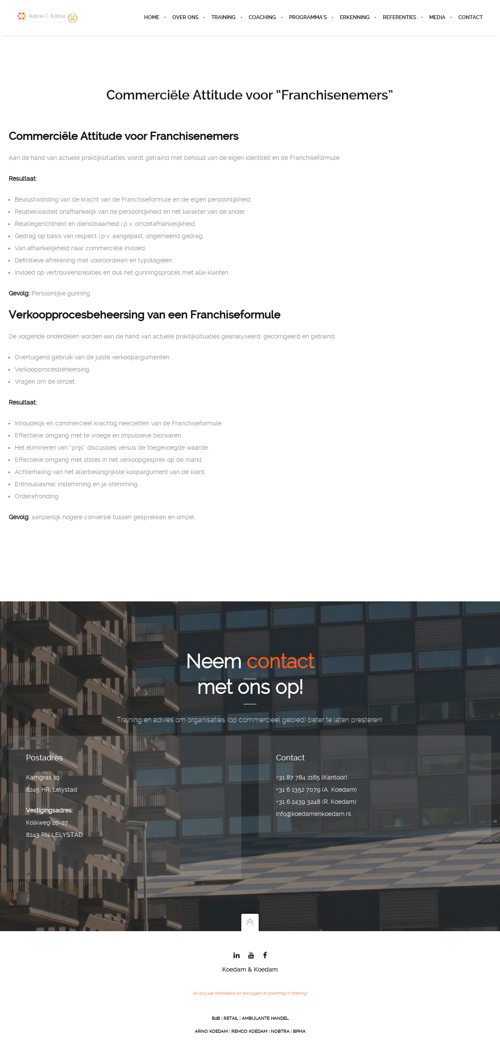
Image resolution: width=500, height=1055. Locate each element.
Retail (231, 1018)
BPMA (299, 1031)
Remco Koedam (249, 1031)
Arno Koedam (211, 1031)
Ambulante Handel (265, 1018)
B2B (216, 1018)
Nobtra (280, 1031)
